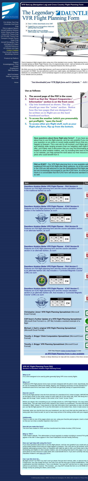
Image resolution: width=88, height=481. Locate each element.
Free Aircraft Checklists (10, 52)
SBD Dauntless (13, 70)
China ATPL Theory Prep (10, 34)
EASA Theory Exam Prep (9, 32)
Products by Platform (11, 58)
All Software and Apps (10, 48)
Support (15, 62)
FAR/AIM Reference (11, 46)
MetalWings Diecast (11, 54)
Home (16, 82)
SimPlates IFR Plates (11, 44)
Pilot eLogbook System (10, 28)
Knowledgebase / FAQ (10, 64)
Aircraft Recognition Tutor (9, 42)
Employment (14, 68)
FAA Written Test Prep (10, 22)
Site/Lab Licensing (12, 76)
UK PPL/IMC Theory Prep (9, 36)
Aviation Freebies (12, 50)
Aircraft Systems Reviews (9, 30)
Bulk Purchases (13, 74)
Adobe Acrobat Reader (68, 351)
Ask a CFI (43, 453)
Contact (15, 66)
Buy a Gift (15, 78)
